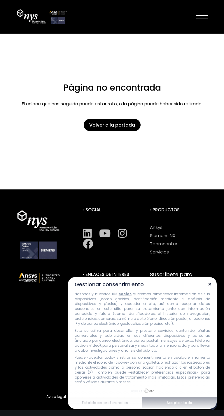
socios (125, 293)
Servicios (159, 252)
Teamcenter (163, 244)
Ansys (156, 227)
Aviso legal (56, 396)
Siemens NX (162, 235)
